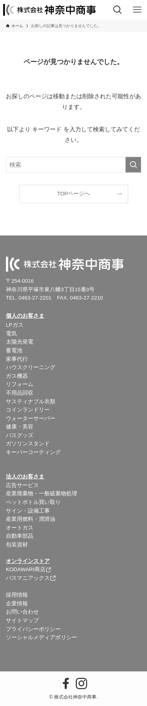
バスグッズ (19, 435)
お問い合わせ (22, 612)
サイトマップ (22, 620)
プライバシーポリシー (33, 629)
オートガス (19, 528)
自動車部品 (19, 536)
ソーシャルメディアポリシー (41, 637)
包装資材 (17, 545)
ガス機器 (17, 376)
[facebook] (66, 683)
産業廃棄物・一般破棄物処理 (41, 493)
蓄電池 (14, 350)
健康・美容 (19, 427)
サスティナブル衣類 (30, 401)
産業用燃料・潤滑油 (30, 519)
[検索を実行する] (133, 165)
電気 (11, 333)
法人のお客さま (25, 477)
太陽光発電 (19, 342)
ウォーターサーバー (30, 418)
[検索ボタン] (117, 10)
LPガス (15, 325)
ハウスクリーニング (30, 367)
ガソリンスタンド (28, 444)
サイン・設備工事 (28, 511)
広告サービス (22, 485)
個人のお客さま (25, 316)
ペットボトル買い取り (33, 502)
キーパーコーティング (33, 452)
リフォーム (19, 384)
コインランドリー (28, 410)
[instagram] (81, 683)
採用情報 (17, 595)
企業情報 (17, 604)
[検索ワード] (73, 165)
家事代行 (17, 359)
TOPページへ (73, 194)
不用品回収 (19, 393)
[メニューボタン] (137, 10)
